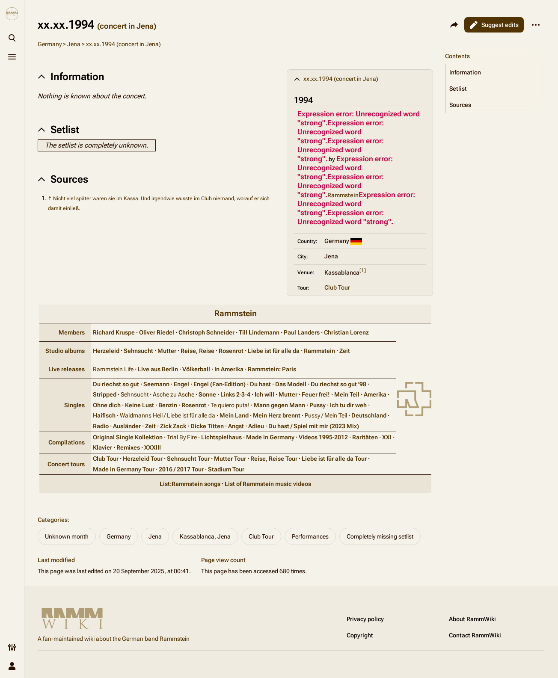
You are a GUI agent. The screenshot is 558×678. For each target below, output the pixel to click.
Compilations (66, 442)
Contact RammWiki (475, 635)
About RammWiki (472, 619)
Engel (181, 384)
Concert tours (66, 464)
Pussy (317, 405)
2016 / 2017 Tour (181, 469)
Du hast (260, 384)
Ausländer (127, 426)
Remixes (128, 447)
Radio (101, 426)
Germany (50, 44)
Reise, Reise (197, 350)
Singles (74, 405)
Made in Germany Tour (123, 469)
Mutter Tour (230, 458)
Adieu (256, 426)
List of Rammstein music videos (268, 483)
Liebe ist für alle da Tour (334, 458)
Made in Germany (270, 437)
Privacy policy (365, 619)
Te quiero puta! (230, 405)
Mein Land (234, 415)
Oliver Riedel (156, 332)
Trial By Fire (182, 437)
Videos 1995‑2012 (323, 437)
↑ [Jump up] (50, 198)
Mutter (166, 350)
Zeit (344, 350)
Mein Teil (346, 394)
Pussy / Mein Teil (326, 415)
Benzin (167, 405)
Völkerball (196, 369)
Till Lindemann (259, 332)
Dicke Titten (207, 426)
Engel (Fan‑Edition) (219, 384)
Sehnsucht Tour (188, 458)
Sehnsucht (138, 350)
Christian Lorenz (346, 332)
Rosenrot (231, 350)
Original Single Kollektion (128, 437)
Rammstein (235, 313)
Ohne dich (107, 405)
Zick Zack (173, 426)
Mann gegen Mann (279, 405)
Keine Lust (139, 405)
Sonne (207, 394)
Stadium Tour (226, 469)
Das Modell (290, 384)
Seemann (156, 384)
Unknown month (67, 536)
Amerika (375, 394)
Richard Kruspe (114, 332)
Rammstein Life (113, 369)
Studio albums (65, 350)
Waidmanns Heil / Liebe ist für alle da (167, 415)
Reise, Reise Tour (273, 458)
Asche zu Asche (173, 394)
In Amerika (228, 369)
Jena (73, 44)
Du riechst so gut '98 (338, 384)
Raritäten (365, 437)
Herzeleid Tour (143, 458)
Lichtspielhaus (221, 437)
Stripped (104, 394)
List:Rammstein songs (190, 483)
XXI (387, 437)
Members (72, 332)
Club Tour (337, 287)
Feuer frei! (316, 394)
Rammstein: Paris (272, 369)
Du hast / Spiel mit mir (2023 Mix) (313, 426)
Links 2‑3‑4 (235, 394)
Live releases (66, 369)
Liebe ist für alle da (274, 350)
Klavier (102, 447)
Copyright (360, 635)
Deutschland (368, 415)
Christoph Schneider (206, 332)
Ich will (264, 394)
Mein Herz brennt (276, 415)
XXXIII (152, 447)
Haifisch (104, 415)
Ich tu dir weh (348, 405)
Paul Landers (302, 332)
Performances (310, 536)
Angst (236, 426)
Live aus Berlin (158, 369)
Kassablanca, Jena (205, 536)
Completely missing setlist (380, 536)
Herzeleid (106, 350)
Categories (53, 519)
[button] (495, 72)
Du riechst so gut (116, 384)
